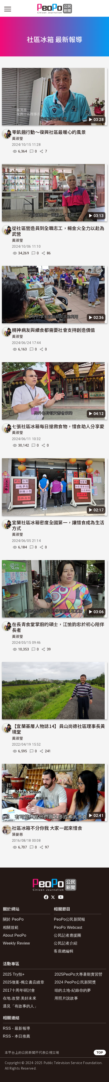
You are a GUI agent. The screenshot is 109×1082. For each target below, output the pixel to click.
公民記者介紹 (65, 943)
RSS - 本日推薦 (16, 1036)
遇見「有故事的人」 (20, 1006)
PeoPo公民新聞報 (69, 919)
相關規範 (10, 927)
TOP (100, 1052)
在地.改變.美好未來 (19, 998)
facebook (46, 897)
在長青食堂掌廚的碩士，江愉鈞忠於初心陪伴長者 (58, 627)
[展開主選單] (7, 9)
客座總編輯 (63, 951)
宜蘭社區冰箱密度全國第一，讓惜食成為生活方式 (58, 525)
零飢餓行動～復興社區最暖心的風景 (49, 132)
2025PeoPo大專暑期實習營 (78, 974)
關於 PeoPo (13, 919)
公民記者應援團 (67, 935)
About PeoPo (14, 935)
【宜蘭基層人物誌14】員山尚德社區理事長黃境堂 (58, 729)
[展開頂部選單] (101, 9)
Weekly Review (16, 943)
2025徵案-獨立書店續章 (23, 982)
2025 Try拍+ (14, 974)
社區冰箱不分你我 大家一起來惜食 (47, 828)
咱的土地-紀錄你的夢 (72, 990)
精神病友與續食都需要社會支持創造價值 (53, 330)
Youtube (61, 897)
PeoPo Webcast (68, 927)
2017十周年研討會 (19, 990)
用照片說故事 (66, 998)
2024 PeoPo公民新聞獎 (75, 982)
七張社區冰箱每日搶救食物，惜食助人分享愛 (58, 426)
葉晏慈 (17, 834)
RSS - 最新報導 (16, 1028)
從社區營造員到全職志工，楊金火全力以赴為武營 (58, 231)
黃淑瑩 (17, 139)
